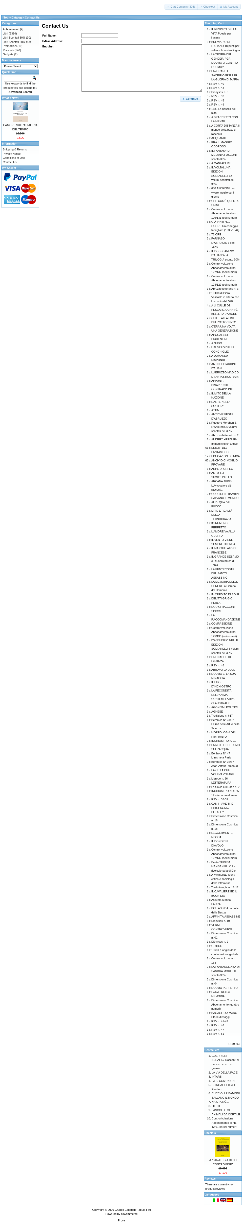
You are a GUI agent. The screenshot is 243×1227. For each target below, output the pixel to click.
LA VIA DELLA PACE (225, 1072)
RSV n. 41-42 (219, 1021)
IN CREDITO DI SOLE (225, 594)
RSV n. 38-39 (219, 799)
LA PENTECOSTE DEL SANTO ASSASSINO (222, 573)
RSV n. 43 (217, 87)
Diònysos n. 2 (219, 941)
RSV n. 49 (217, 104)
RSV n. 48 (217, 665)
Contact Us (32, 17)
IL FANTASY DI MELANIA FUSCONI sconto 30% (224, 155)
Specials (210, 1132)
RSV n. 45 (217, 100)
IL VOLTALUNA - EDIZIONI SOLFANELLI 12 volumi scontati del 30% (222, 176)
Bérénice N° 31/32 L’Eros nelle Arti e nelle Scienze (225, 724)
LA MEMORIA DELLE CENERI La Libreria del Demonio (224, 586)
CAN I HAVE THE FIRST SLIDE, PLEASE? (222, 808)
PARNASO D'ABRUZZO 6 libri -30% (223, 242)
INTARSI (217, 1076)
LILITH (216, 1106)
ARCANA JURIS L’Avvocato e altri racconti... (221, 485)
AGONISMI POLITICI (224, 707)
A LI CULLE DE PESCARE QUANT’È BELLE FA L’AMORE (224, 309)
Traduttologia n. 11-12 (224, 887)
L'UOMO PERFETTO (224, 987)
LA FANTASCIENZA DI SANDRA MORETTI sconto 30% (225, 971)
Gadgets (8, 54)
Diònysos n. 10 (220, 920)
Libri (5, 33)
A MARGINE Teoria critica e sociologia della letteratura (223, 879)
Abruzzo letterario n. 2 (225, 435)
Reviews (210, 1178)
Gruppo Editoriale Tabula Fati (133, 1209)
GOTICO (216, 945)
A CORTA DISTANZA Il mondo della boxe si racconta (225, 129)
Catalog (17, 17)
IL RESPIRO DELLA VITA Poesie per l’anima (223, 33)
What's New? (10, 97)
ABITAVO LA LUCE (223, 669)
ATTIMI (215, 410)
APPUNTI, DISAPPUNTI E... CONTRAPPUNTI (222, 385)
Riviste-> (8, 50)
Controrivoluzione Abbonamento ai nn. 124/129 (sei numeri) (224, 280)
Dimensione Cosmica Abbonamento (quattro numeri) (225, 1004)
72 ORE (216, 234)
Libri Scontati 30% (14, 37)
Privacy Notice (12, 153)
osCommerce (129, 1213)
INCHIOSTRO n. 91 (223, 740)
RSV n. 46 (217, 1025)
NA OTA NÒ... (220, 1101)
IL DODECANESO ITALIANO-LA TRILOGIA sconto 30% (225, 255)
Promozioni (10, 45)
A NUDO (216, 343)
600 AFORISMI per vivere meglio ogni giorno (223, 192)
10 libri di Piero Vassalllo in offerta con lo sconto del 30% (225, 297)
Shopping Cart (214, 23)
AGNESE (217, 711)
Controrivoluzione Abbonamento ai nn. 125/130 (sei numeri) (224, 632)
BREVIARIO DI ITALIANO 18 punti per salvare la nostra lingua (225, 46)
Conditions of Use (14, 157)
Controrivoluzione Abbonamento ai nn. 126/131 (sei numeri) (224, 213)
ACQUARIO (218, 138)
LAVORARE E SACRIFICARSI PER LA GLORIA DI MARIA (225, 75)
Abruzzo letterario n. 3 (225, 288)
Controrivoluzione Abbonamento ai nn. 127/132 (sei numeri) (224, 267)
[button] (181, 7)
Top (6, 17)
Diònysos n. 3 (219, 92)
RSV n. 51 (217, 1033)
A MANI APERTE (222, 163)
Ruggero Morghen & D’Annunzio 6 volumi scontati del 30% (224, 427)
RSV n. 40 (217, 83)
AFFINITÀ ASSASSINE (225, 916)
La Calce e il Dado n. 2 (225, 786)
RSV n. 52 (217, 96)
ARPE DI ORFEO (222, 468)
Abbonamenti (11, 29)
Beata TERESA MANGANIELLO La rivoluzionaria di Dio (223, 866)
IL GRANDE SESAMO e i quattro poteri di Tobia (225, 560)
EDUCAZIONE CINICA (225, 456)
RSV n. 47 (217, 1029)
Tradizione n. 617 (222, 715)
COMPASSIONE (221, 623)
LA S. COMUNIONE (224, 1080)
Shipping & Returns (15, 149)
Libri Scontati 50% (14, 41)
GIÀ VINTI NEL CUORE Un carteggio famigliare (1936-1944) (225, 226)
